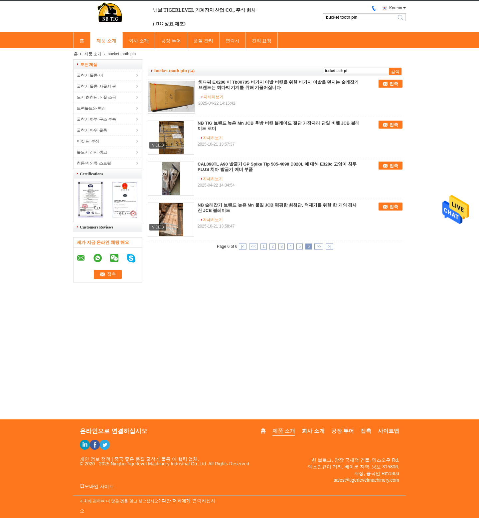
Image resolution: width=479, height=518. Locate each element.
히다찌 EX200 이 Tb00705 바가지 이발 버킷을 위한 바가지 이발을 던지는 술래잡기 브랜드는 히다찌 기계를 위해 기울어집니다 (278, 85)
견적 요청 (262, 40)
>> (318, 246)
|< (242, 246)
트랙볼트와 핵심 (91, 108)
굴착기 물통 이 (90, 75)
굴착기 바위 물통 (92, 130)
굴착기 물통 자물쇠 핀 (96, 86)
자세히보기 (214, 97)
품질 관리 (203, 40)
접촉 (394, 83)
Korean (395, 8)
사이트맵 (388, 431)
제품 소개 (106, 40)
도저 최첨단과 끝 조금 (96, 97)
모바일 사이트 (97, 486)
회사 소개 (139, 40)
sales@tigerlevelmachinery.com (366, 480)
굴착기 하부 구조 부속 (96, 119)
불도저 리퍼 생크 (92, 152)
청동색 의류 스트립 (94, 163)
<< (253, 246)
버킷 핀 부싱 (88, 141)
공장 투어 (171, 40)
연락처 (233, 40)
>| (329, 246)
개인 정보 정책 (95, 459)
